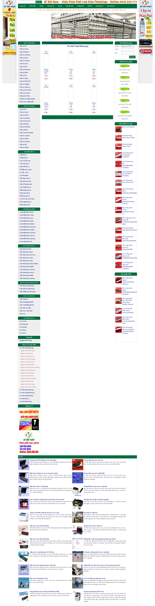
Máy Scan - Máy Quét (26, 311)
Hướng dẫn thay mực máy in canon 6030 (95, 486)
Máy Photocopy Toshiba (27, 266)
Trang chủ (22, 6)
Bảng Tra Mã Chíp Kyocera (28, 370)
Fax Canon (23, 321)
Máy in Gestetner (25, 141)
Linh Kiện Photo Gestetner (27, 232)
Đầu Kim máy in (25, 196)
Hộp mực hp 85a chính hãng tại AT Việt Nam (43, 565)
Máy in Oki (23, 144)
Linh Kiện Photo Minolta (27, 224)
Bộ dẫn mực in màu (25, 169)
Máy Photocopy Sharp (26, 260)
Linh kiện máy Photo (29, 209)
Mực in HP (23, 46)
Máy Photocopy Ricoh (26, 252)
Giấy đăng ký (99, 6)
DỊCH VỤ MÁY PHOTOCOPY (29, 282)
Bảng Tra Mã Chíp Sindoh (28, 384)
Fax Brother (23, 327)
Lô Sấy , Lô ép (24, 172)
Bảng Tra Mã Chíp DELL (28, 375)
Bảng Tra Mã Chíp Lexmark (28, 387)
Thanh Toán (50, 6)
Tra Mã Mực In (24, 398)
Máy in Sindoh (24, 147)
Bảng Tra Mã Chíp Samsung (28, 378)
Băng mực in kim (25, 96)
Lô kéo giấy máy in (25, 187)
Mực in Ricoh (24, 72)
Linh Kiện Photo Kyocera (27, 235)
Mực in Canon (24, 49)
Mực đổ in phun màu (26, 184)
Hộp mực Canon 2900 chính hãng (39, 539)
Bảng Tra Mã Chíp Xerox (27, 356)
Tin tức (41, 6)
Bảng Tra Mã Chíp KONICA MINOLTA (46, 105)
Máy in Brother (24, 124)
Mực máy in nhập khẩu (27, 101)
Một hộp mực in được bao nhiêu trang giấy (96, 499)
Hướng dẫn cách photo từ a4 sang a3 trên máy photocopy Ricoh (102, 565)
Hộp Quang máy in (25, 190)
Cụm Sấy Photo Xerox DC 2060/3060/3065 (127, 247)
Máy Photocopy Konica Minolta (29, 263)
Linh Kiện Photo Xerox (26, 218)
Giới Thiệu (32, 6)
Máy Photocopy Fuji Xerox (27, 255)
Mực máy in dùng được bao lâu (39, 578)
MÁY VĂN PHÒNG (29, 296)
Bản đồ (90, 6)
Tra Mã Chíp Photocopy (27, 348)
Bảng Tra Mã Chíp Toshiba (28, 359)
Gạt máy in (23, 155)
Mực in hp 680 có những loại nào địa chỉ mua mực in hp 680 (47, 499)
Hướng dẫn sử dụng (26, 340)
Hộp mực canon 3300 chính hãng (39, 526)
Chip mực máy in (25, 193)
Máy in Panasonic (25, 127)
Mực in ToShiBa (24, 84)
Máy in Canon (24, 112)
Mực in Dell (23, 66)
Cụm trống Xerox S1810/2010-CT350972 (127, 155)
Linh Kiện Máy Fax (29, 318)
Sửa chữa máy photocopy (27, 288)
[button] (57, 26)
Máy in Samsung (25, 118)
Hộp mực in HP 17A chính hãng (39, 486)
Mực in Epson (24, 58)
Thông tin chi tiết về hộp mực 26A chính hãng (43, 460)
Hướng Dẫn (80, 6)
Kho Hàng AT (111, 6)
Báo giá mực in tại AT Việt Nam (93, 526)
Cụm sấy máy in (24, 163)
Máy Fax (22, 314)
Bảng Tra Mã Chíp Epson (27, 373)
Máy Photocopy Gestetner (27, 269)
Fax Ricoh (23, 333)
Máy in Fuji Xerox (25, 121)
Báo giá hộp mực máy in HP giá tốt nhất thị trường (44, 591)
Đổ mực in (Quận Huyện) (27, 99)
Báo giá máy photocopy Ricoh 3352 (94, 591)
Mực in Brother (24, 52)
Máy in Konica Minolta (26, 132)
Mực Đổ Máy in (24, 166)
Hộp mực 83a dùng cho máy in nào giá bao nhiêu (44, 473)
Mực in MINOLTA (25, 81)
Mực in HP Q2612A (128, 127)
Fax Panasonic (24, 324)
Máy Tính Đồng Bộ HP (26, 302)
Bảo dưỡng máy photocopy (27, 291)
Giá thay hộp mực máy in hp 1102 (93, 460)
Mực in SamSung (25, 55)
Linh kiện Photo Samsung (27, 238)
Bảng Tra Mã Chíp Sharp (27, 364)
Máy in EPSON (24, 115)
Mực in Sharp (24, 78)
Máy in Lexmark (25, 135)
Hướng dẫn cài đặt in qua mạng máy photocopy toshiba (100, 539)
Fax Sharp (23, 330)
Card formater (24, 175)
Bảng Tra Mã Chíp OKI (27, 381)
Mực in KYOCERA (25, 90)
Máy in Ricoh (24, 130)
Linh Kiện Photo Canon (27, 215)
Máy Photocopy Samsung (27, 278)
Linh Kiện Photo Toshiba (27, 229)
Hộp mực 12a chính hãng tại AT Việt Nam (42, 552)
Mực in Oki (23, 75)
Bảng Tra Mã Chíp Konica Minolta (30, 367)
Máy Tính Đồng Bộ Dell (27, 305)
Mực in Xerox (24, 63)
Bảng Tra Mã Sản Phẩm (29, 345)
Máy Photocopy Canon (26, 258)
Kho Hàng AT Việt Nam (90, 512)
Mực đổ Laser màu (25, 181)
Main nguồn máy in (25, 202)
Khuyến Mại (69, 6)
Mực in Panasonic (25, 69)
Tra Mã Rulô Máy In (26, 401)
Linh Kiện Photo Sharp (26, 221)
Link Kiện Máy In (29, 152)
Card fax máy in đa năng (27, 199)
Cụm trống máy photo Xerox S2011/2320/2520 (128, 312)
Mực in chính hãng (29, 43)
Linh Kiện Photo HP (26, 241)
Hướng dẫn (29, 337)
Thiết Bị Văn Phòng (29, 106)
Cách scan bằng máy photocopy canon (95, 578)
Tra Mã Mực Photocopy (27, 390)
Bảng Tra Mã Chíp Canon (28, 350)
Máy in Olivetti (24, 138)
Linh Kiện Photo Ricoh (26, 212)
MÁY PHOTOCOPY (29, 246)
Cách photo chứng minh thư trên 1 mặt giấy (96, 552)
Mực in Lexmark (25, 60)
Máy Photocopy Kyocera (27, 272)
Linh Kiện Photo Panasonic (28, 227)
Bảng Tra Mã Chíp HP (27, 353)
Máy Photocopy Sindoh (26, 275)
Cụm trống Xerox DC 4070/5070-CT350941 (127, 174)
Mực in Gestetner (25, 93)
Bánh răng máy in (25, 204)
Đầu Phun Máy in (25, 178)
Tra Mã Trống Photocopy (27, 392)
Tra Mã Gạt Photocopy (26, 395)
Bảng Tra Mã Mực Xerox (46, 71)
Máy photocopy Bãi (25, 249)
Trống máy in (24, 157)
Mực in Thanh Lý (25, 87)
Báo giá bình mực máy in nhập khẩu (94, 473)
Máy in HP (23, 109)
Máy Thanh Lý (24, 299)
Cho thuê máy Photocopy (27, 285)
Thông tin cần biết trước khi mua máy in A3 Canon (44, 512)
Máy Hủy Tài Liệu (25, 308)
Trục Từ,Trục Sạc (25, 160)
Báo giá (60, 6)
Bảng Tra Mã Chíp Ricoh (27, 362)
